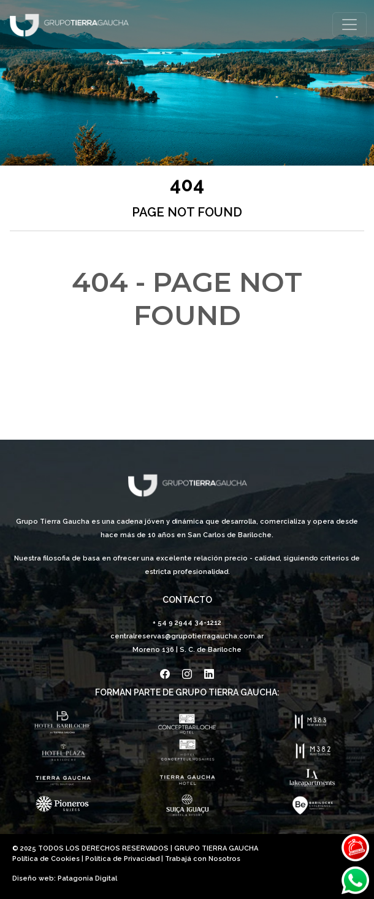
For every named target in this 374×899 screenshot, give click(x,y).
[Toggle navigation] (349, 24)
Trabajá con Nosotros (202, 859)
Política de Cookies (46, 859)
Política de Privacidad (122, 859)
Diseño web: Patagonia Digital (64, 878)
